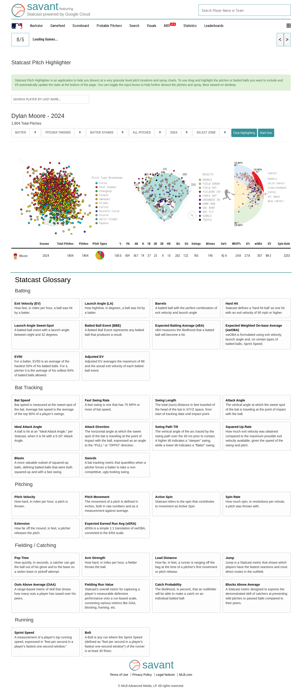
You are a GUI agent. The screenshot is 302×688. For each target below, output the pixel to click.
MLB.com (185, 674)
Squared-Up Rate (238, 427)
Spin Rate (232, 497)
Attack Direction (97, 427)
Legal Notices (166, 674)
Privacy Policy (142, 674)
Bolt (88, 632)
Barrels (160, 303)
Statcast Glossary (43, 280)
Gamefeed (57, 26)
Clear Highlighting (244, 133)
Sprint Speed (24, 632)
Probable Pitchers (109, 26)
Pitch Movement (97, 497)
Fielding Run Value (99, 584)
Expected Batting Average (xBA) (179, 325)
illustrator (36, 26)
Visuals (151, 26)
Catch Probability (168, 584)
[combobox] (245, 10)
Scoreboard (80, 26)
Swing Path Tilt (166, 427)
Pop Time (21, 558)
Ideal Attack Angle (28, 427)
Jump (229, 558)
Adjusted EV (94, 356)
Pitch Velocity (24, 497)
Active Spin (164, 497)
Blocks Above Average (242, 584)
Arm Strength (95, 558)
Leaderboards (213, 26)
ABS (170, 26)
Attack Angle (235, 400)
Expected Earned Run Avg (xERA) (110, 523)
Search (134, 26)
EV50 (18, 356)
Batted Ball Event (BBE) (103, 325)
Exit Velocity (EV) (27, 303)
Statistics (190, 26)
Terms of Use (119, 674)
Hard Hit (231, 303)
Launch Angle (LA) (99, 303)
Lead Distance (166, 558)
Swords (90, 458)
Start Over (266, 133)
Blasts (19, 458)
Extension (22, 523)
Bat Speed (22, 400)
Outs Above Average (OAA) (35, 584)
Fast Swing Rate (97, 400)
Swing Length (165, 400)
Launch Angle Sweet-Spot (34, 325)
